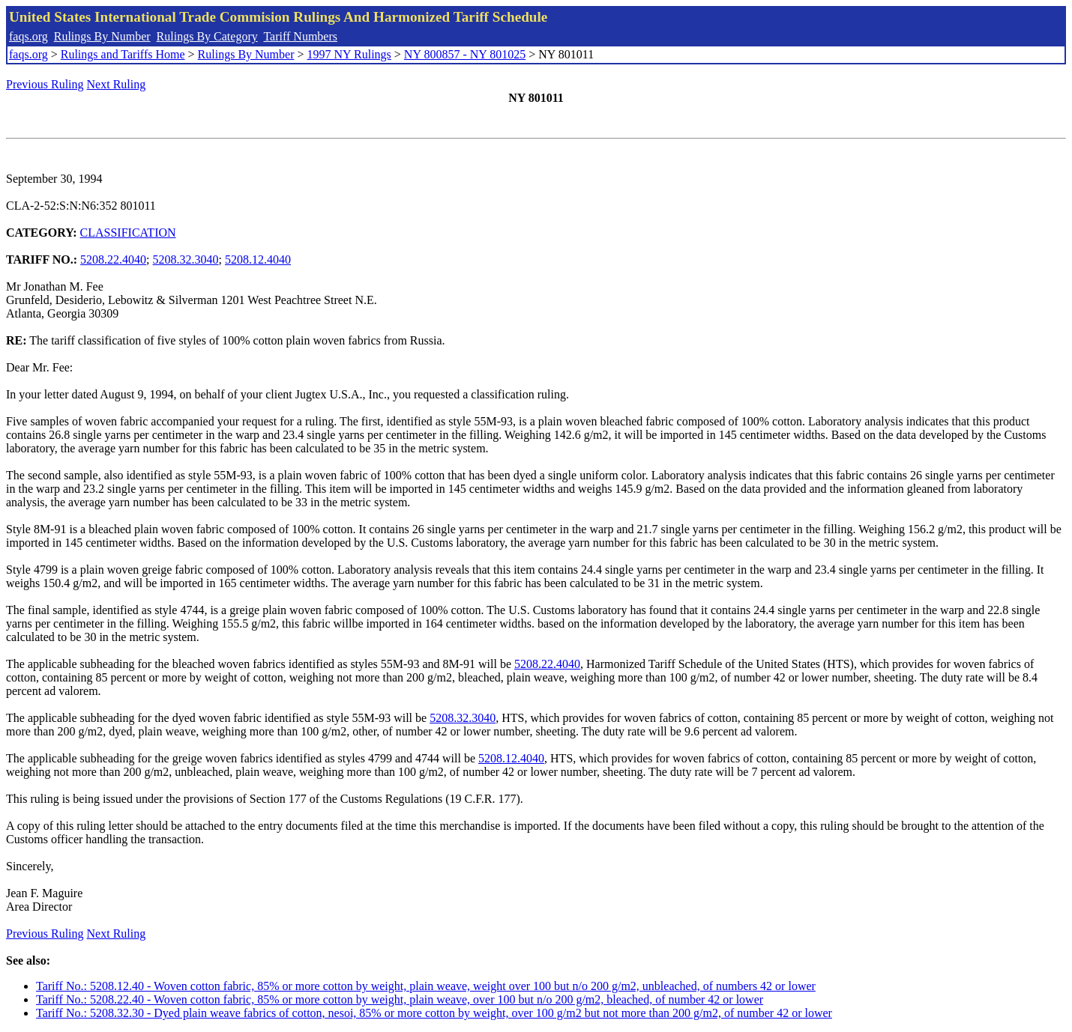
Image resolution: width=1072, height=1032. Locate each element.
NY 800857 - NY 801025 (465, 54)
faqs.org (28, 36)
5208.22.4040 (113, 259)
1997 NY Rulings (349, 54)
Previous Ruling (45, 84)
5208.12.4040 (258, 259)
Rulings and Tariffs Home (123, 54)
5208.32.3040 (186, 259)
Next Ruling (116, 84)
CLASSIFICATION (128, 232)
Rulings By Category (207, 36)
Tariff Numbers (300, 36)
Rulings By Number (102, 36)
